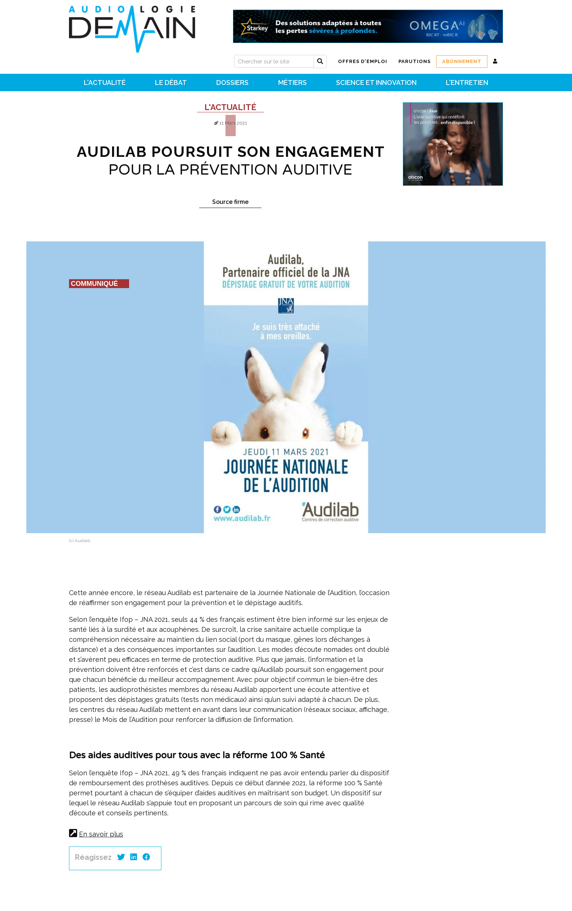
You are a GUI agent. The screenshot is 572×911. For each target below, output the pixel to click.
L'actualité (230, 107)
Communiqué (94, 283)
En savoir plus (101, 834)
